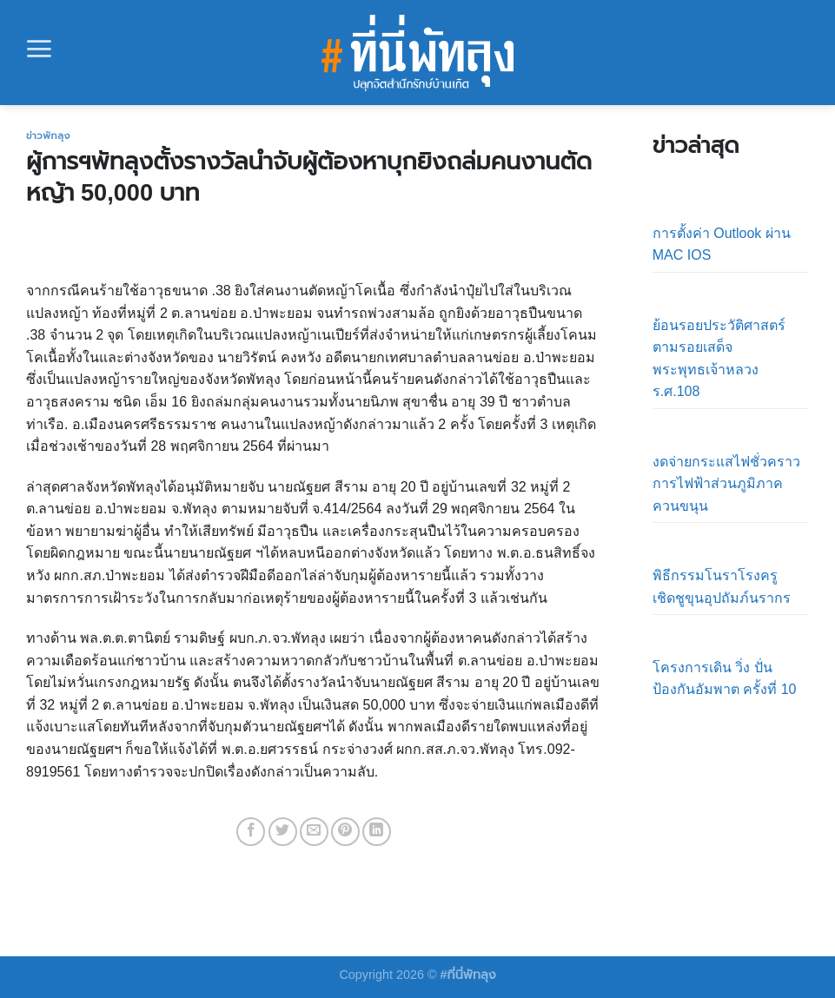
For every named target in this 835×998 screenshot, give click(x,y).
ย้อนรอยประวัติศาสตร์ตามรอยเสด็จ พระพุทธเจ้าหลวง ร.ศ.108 (719, 359)
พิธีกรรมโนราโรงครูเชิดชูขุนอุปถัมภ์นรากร (722, 586)
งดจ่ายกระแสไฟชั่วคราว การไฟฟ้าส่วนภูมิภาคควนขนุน (726, 483)
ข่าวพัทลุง (48, 135)
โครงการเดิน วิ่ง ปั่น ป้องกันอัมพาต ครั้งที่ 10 (725, 678)
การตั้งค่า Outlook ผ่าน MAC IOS (722, 244)
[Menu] (39, 48)
